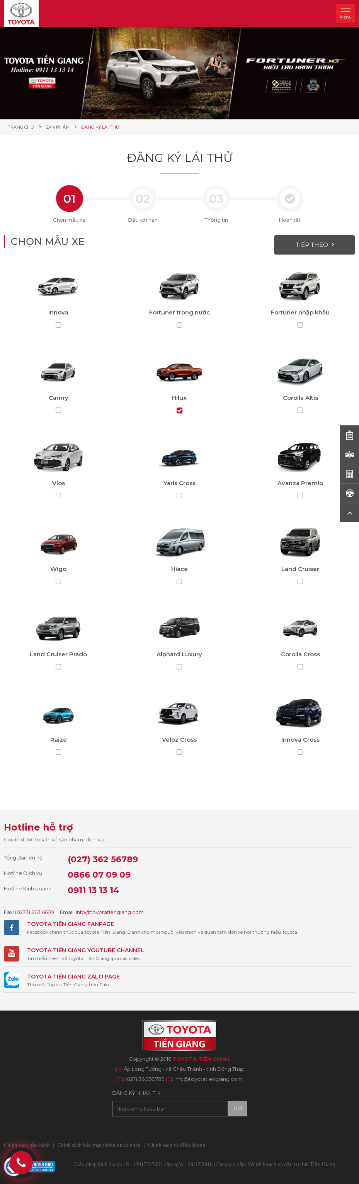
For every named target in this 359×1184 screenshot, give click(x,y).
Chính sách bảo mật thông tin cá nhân (99, 1145)
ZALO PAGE (103, 976)
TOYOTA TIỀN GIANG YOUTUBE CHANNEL (85, 950)
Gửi (237, 1108)
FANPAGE (100, 924)
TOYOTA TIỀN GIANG (56, 924)
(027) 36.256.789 (145, 1079)
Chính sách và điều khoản (176, 1145)
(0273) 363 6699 (34, 912)
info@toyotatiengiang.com (110, 912)
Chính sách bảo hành (27, 1145)
